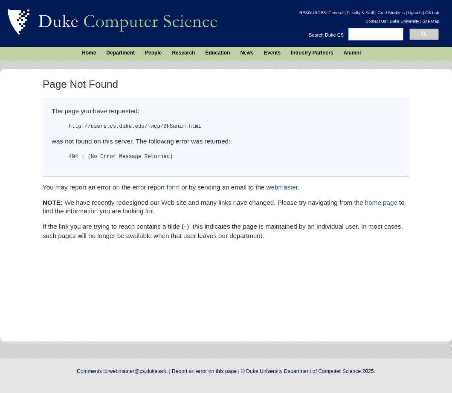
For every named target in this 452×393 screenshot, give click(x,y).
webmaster (282, 187)
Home (89, 53)
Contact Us (375, 21)
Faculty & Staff (360, 12)
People (153, 53)
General (335, 12)
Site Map (431, 21)
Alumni (352, 53)
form (173, 187)
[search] (375, 34)
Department (120, 53)
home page (381, 202)
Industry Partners (312, 53)
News (246, 53)
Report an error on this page (204, 371)
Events (272, 53)
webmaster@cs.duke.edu (138, 371)
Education (217, 53)
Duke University (404, 21)
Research (183, 53)
